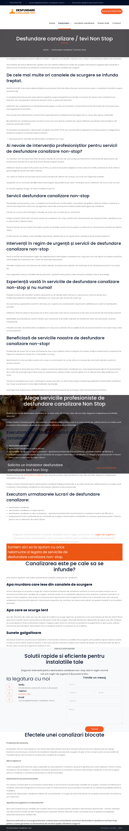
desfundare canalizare (34, 475)
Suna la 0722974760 (112, 11)
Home (46, 49)
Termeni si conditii (108, 828)
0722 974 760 (24, 694)
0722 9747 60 (15, 3)
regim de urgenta (104, 534)
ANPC (120, 828)
